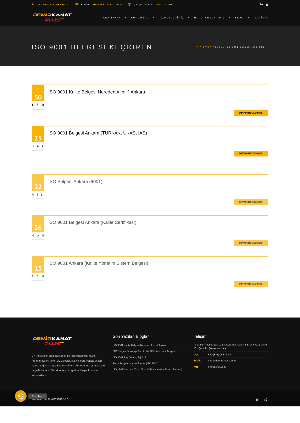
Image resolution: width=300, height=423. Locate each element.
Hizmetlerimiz (171, 17)
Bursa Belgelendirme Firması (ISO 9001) (135, 363)
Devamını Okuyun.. (251, 112)
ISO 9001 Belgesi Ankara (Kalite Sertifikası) (92, 229)
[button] (21, 396)
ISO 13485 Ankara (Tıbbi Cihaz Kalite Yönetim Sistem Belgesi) (147, 369)
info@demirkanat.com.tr (222, 360)
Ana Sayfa (112, 17)
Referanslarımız (209, 17)
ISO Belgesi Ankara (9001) (75, 188)
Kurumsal (140, 17)
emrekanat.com (217, 366)
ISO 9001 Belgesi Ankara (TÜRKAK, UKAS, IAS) (97, 133)
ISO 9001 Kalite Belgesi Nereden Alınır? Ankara (96, 92)
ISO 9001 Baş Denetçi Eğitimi (129, 357)
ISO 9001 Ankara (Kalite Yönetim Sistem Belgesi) (98, 270)
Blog (239, 17)
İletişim (261, 17)
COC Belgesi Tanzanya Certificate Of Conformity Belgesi (144, 351)
